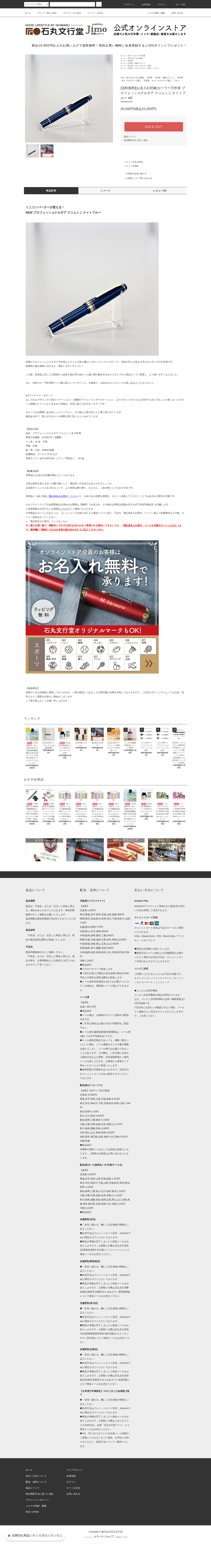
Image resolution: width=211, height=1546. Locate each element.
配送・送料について (36, 1482)
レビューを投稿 (129, 166)
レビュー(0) (160, 190)
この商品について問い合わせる (136, 178)
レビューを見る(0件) (131, 162)
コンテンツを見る (93, 13)
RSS (28, 1512)
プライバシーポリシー (37, 1500)
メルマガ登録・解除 (154, 13)
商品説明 (51, 190)
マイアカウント (74, 1470)
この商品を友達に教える (133, 173)
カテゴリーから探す (70, 13)
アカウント (127, 4)
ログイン (160, 4)
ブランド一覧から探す (45, 13)
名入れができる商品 (135, 58)
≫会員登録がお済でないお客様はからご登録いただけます (59, 508)
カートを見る (73, 1488)
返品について (130, 136)
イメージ (105, 190)
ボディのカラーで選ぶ (143, 66)
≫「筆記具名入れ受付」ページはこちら (47, 521)
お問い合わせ (175, 13)
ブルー (156, 68)
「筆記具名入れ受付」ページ (136, 513)
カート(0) (178, 4)
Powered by (105, 1537)
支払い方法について (36, 1476)
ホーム (28, 13)
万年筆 (130, 61)
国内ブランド (140, 63)
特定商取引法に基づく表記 (136, 140)
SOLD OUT (154, 126)
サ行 (129, 56)
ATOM (35, 1512)
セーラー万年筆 (139, 56)
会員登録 (144, 4)
